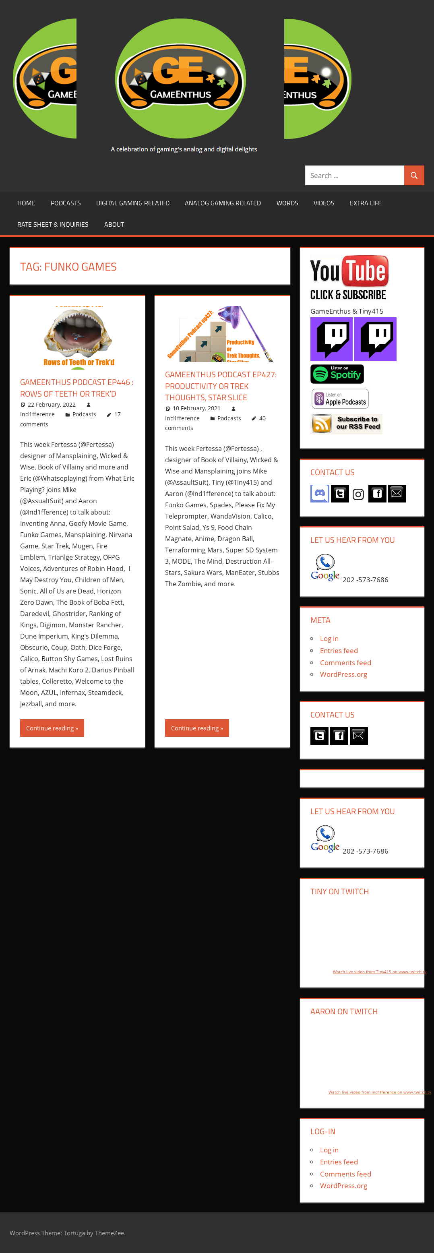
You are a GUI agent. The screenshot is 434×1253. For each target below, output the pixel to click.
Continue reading (50, 727)
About (114, 224)
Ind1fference (37, 413)
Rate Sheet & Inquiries (53, 224)
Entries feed (339, 650)
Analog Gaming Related (223, 203)
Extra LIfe (366, 203)
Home (26, 203)
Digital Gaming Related (132, 203)
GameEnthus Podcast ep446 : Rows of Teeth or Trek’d (76, 387)
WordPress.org (343, 674)
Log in (329, 638)
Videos (324, 203)
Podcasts (66, 203)
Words (287, 203)
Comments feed (345, 662)
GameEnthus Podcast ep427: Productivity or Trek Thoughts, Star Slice (221, 385)
